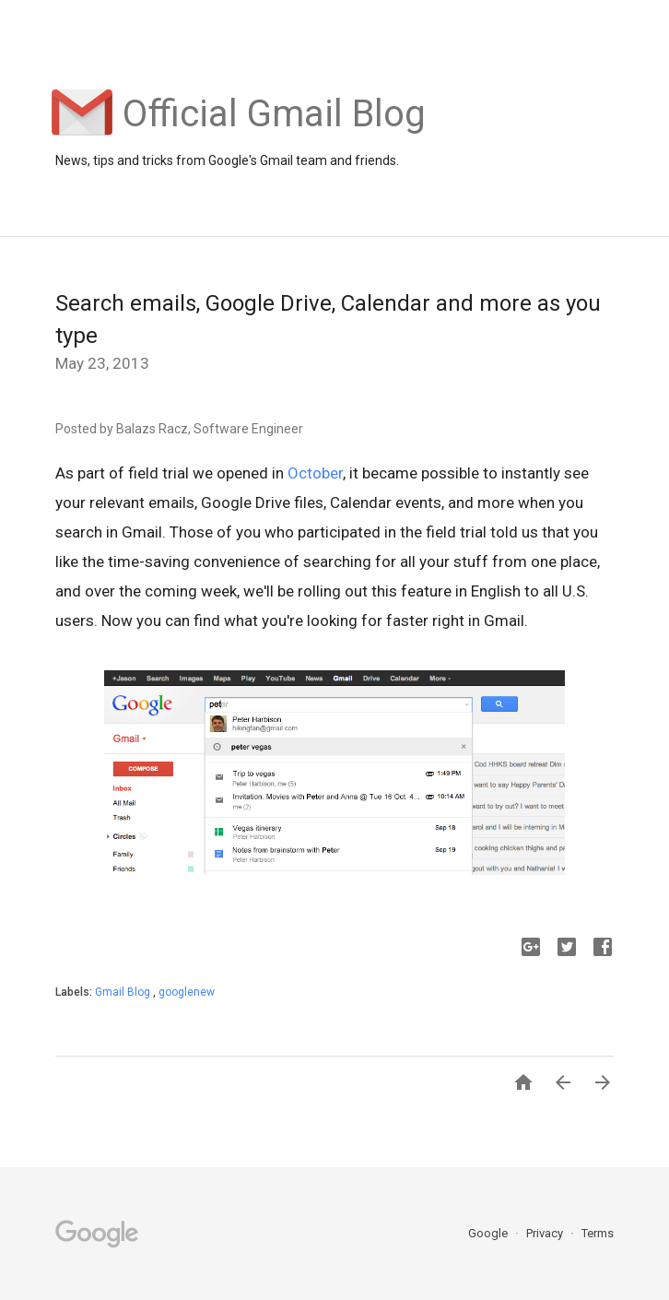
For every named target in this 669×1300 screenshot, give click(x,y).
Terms (597, 1233)
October (315, 473)
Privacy (546, 1233)
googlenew (186, 992)
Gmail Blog (124, 992)
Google (489, 1233)
